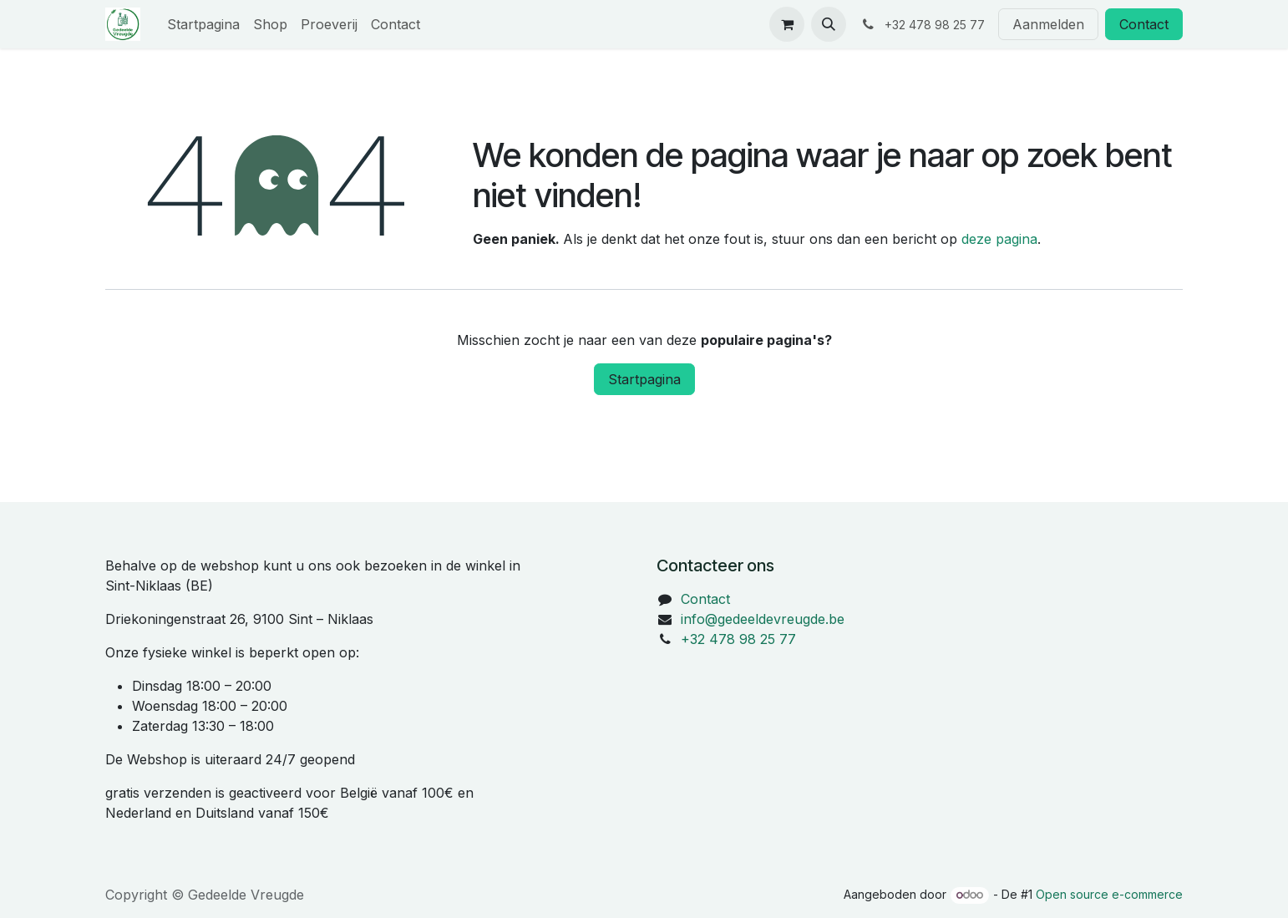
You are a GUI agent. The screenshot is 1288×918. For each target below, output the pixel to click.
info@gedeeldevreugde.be (762, 619)
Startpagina (644, 379)
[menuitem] (203, 24)
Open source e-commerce (1109, 894)
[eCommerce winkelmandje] (786, 24)
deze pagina (999, 239)
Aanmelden (1048, 24)
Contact (1144, 24)
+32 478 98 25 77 (738, 639)
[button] (828, 24)
